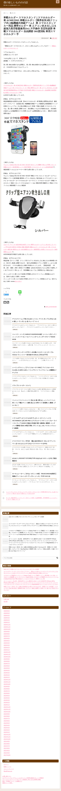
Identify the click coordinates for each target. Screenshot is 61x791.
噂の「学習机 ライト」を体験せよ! (12, 781)
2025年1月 (7, 649)
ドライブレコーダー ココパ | (21, 385)
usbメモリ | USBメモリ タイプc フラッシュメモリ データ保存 (26, 516)
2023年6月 (7, 693)
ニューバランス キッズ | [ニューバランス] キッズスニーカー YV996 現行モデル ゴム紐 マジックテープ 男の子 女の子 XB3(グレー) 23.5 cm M (30, 492)
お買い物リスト (6, 776)
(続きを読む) (18, 281)
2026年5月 (7, 613)
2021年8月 (7, 743)
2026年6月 (7, 611)
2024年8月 (7, 661)
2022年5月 (7, 723)
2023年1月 (7, 704)
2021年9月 (7, 741)
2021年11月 (7, 736)
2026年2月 (7, 620)
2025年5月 (7, 640)
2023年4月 (7, 698)
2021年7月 (7, 746)
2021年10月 (7, 739)
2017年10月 (7, 755)
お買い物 (54, 38)
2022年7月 (7, 718)
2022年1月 (7, 732)
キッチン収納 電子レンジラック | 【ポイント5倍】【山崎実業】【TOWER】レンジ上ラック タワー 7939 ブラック (29, 498)
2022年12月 (7, 707)
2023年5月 (7, 695)
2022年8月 (7, 716)
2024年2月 (7, 675)
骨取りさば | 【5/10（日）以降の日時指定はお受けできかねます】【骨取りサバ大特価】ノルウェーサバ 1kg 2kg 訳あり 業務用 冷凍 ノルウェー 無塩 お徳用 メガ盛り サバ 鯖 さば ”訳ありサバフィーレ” (33, 549)
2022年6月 (7, 720)
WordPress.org (8, 771)
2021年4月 (7, 753)
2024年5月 (7, 668)
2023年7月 (7, 691)
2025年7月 (7, 636)
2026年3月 (7, 617)
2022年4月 (7, 725)
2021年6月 (7, 748)
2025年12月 (7, 624)
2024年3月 (7, 672)
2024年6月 (7, 666)
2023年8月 (7, 688)
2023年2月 (7, 702)
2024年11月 (7, 654)
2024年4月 (7, 670)
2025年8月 (7, 633)
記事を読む (15, 329)
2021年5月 (7, 750)
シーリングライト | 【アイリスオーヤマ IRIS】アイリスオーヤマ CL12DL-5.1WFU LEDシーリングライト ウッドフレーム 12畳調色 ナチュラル (34, 370)
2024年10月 (7, 656)
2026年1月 (7, 622)
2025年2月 (7, 647)
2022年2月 (7, 730)
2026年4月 (7, 615)
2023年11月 (7, 682)
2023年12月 (7, 679)
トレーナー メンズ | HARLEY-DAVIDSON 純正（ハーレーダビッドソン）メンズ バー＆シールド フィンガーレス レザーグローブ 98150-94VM (34, 337)
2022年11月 (7, 709)
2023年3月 (7, 700)
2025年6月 (7, 638)
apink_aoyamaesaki (51, 306)
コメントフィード (9, 769)
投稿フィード (7, 766)
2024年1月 (7, 677)
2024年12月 (7, 652)
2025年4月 (7, 643)
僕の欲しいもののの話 (15, 2)
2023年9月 (7, 686)
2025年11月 (7, 627)
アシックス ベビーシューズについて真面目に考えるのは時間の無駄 (21, 779)
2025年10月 (7, 629)
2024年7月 (7, 663)
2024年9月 (7, 659)
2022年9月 (7, 714)
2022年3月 (7, 727)
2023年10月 (7, 684)
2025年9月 (7, 631)
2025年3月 (7, 645)
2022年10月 (7, 711)
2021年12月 (7, 734)
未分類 (5, 601)
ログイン (6, 764)
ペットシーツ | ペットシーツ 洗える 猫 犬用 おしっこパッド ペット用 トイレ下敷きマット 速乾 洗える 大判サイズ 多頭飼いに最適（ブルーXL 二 (34, 402)
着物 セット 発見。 (7, 783)
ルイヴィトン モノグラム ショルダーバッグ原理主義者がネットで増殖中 (23, 778)
